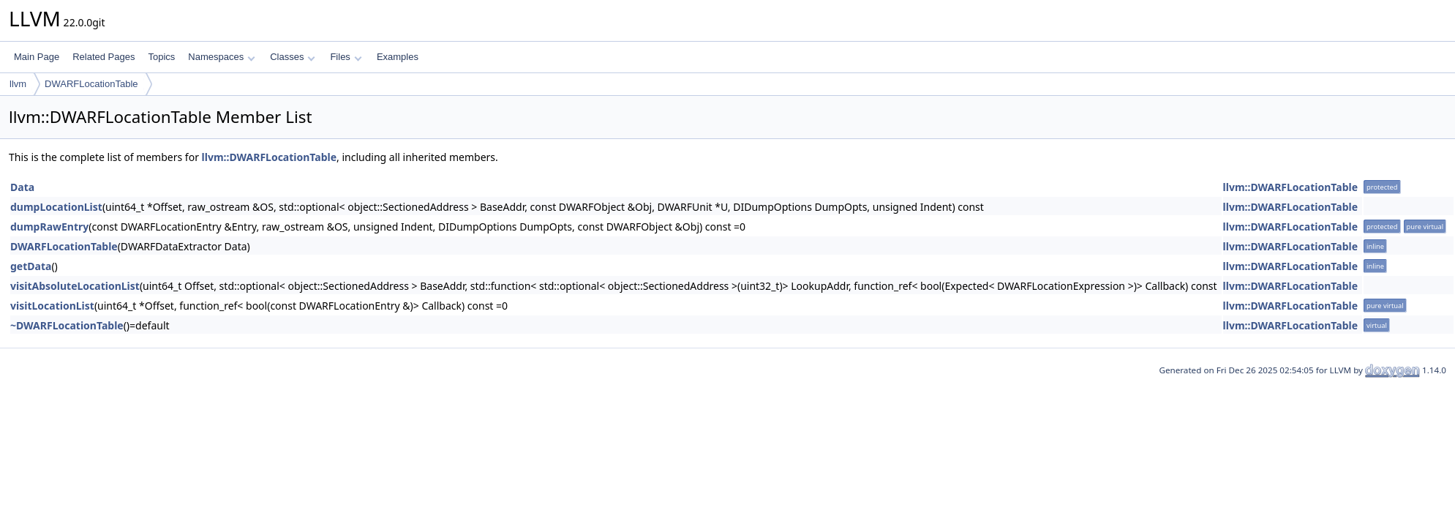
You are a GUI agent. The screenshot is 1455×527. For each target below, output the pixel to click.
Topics (161, 56)
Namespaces (221, 56)
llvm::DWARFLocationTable (269, 157)
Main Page (36, 56)
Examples (397, 56)
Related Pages (103, 56)
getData (30, 266)
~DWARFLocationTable (67, 325)
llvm (18, 83)
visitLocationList (52, 306)
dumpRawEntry (49, 226)
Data (22, 187)
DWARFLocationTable (91, 83)
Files (345, 56)
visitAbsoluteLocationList (75, 286)
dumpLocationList (56, 207)
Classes (292, 56)
